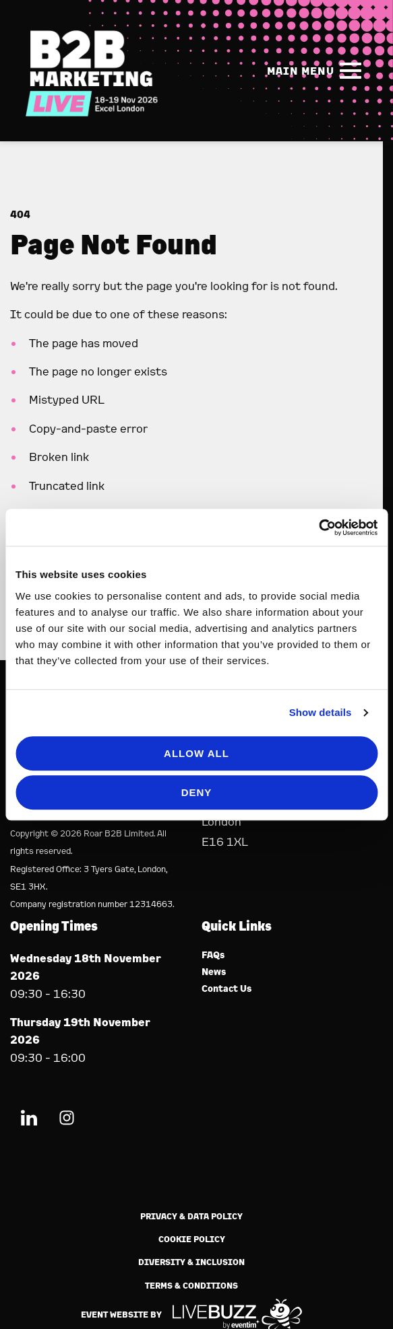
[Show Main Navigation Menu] (317, 70)
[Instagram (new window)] (66, 1120)
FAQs (213, 955)
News (214, 972)
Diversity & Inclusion (191, 1262)
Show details (320, 712)
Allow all (196, 753)
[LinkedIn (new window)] (29, 1120)
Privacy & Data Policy (191, 1216)
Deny (196, 792)
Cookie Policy (191, 1239)
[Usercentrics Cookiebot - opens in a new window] (318, 527)
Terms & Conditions (191, 1286)
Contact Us (227, 989)
